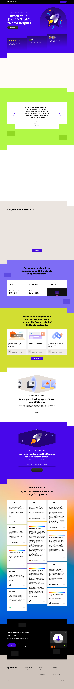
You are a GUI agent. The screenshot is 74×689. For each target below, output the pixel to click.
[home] (12, 2)
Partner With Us (56, 1)
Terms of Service (56, 669)
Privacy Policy (55, 672)
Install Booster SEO (28, 667)
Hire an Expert (41, 672)
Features (36, 1)
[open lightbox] (17, 512)
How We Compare (56, 674)
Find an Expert (47, 1)
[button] (13, 114)
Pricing (41, 1)
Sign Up (63, 1)
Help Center (55, 667)
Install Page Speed (28, 669)
